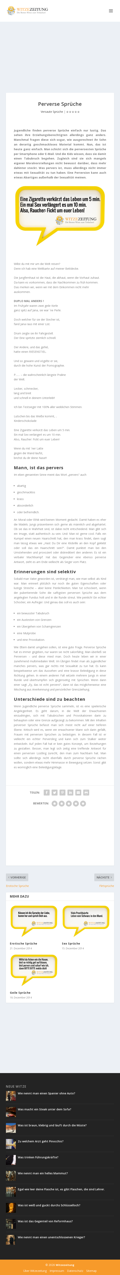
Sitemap (91, 1271)
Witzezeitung (65, 1265)
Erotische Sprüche (23, 943)
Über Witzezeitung (35, 1271)
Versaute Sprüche (52, 112)
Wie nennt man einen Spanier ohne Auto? (47, 1093)
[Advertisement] (60, 57)
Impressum (57, 1271)
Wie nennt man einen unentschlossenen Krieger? (51, 1237)
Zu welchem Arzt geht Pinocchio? (40, 1141)
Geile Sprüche (20, 992)
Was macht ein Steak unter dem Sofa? (44, 1109)
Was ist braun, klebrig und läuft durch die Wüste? (52, 1125)
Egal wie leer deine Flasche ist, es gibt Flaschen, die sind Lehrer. (61, 1189)
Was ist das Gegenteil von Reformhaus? (45, 1221)
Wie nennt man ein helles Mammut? (43, 1173)
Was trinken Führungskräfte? (38, 1157)
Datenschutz (75, 1271)
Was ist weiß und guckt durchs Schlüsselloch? (49, 1205)
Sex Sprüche (71, 943)
